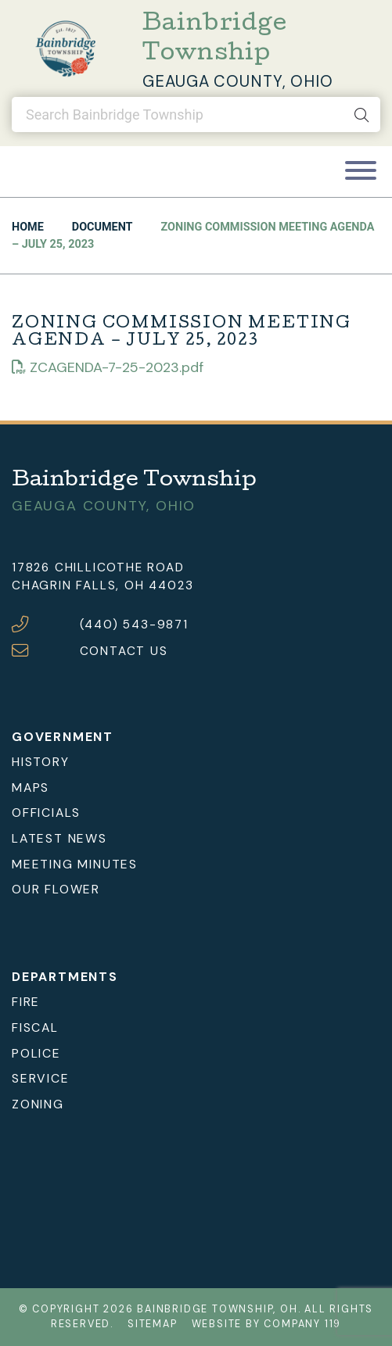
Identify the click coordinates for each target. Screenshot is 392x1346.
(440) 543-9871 (134, 624)
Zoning (38, 1104)
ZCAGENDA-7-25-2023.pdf (107, 367)
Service (41, 1078)
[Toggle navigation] (360, 171)
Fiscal (35, 1027)
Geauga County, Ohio (237, 81)
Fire (26, 1001)
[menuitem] (196, 762)
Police (36, 1053)
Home (28, 227)
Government (62, 736)
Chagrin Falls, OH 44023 (102, 585)
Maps (30, 787)
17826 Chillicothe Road (98, 567)
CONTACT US (124, 651)
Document (102, 227)
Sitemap (153, 1324)
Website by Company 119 (267, 1324)
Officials (46, 812)
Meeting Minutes (75, 864)
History (41, 762)
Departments (65, 976)
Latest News (59, 838)
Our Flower (56, 889)
